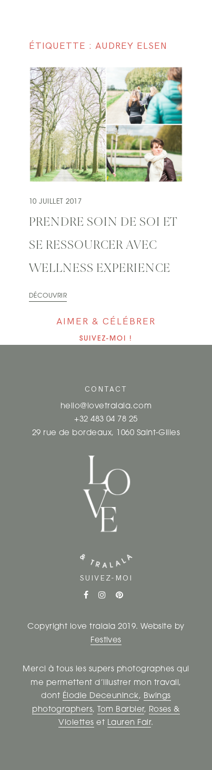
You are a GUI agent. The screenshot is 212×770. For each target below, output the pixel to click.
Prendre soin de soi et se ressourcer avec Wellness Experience (103, 246)
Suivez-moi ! (106, 338)
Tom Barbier (120, 710)
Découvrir (48, 296)
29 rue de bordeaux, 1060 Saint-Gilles (106, 433)
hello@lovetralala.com (106, 406)
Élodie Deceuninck (101, 696)
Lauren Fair (129, 723)
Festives (106, 641)
